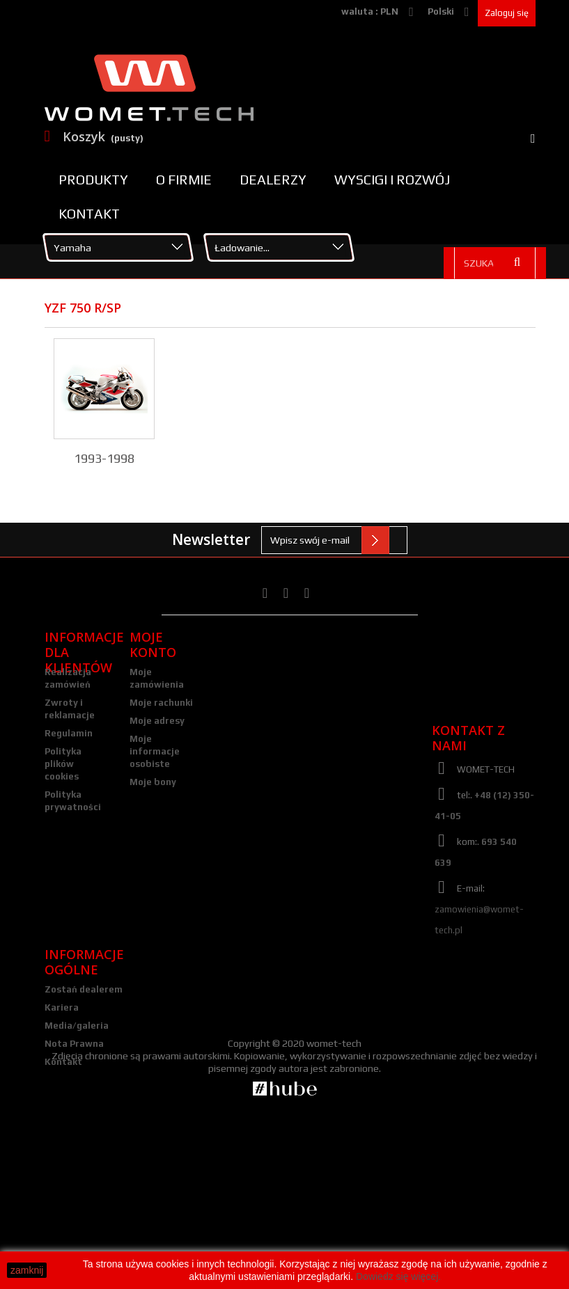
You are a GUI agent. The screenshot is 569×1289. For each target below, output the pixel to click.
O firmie (184, 179)
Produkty (93, 179)
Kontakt (89, 213)
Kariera (62, 1144)
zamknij (26, 1270)
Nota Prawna (74, 1180)
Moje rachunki (161, 702)
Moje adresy (157, 720)
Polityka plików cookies (63, 764)
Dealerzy (273, 179)
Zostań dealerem (84, 1126)
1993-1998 (104, 458)
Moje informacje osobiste (155, 751)
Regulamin (69, 733)
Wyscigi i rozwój (392, 179)
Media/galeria (77, 1162)
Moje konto (153, 644)
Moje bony (153, 782)
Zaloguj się (507, 13)
